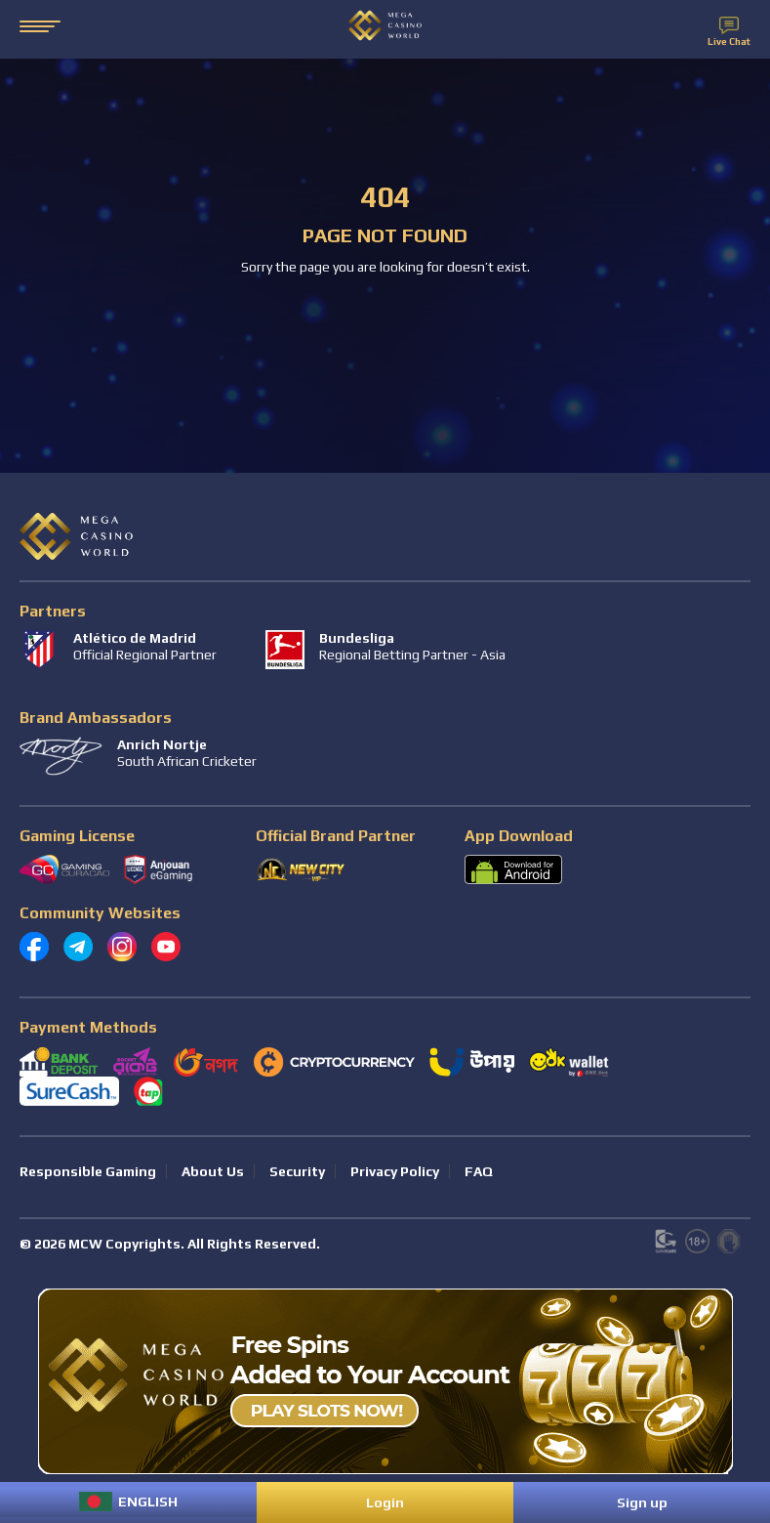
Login (385, 1502)
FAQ (479, 1171)
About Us (213, 1171)
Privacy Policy (394, 1171)
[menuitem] (128, 1501)
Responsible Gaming (88, 1171)
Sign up (642, 1502)
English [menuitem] (148, 1501)
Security (297, 1171)
